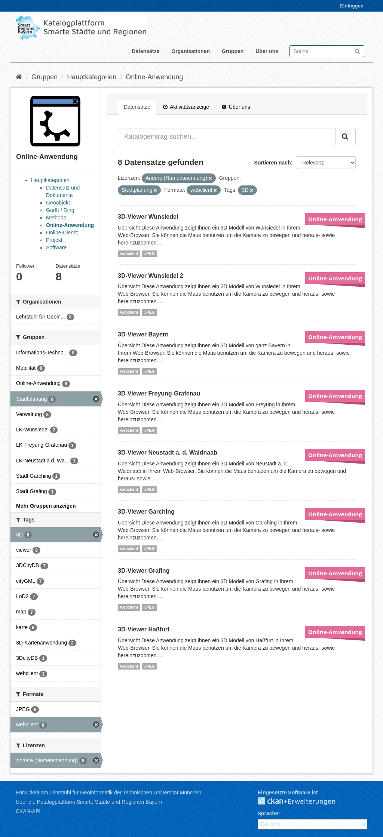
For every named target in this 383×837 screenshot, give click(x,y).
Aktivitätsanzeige (186, 107)
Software (56, 247)
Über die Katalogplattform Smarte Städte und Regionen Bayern (89, 802)
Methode (56, 218)
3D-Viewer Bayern (143, 334)
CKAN (302, 801)
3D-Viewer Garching (146, 511)
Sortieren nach (272, 163)
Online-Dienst (62, 233)
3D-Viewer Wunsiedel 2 (150, 276)
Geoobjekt (58, 203)
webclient (129, 253)
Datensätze (145, 51)
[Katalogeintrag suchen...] (227, 136)
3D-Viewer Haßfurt (143, 629)
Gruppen (232, 51)
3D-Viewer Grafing (143, 570)
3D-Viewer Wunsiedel (148, 216)
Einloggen (352, 6)
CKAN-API (28, 811)
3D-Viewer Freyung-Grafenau (159, 393)
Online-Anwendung (154, 77)
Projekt (54, 240)
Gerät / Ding (60, 210)
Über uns (266, 51)
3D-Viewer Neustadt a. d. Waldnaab (167, 452)
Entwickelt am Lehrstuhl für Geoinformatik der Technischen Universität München (108, 793)
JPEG (149, 253)
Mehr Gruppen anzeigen (46, 506)
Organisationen (190, 51)
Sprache (268, 813)
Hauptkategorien (91, 77)
